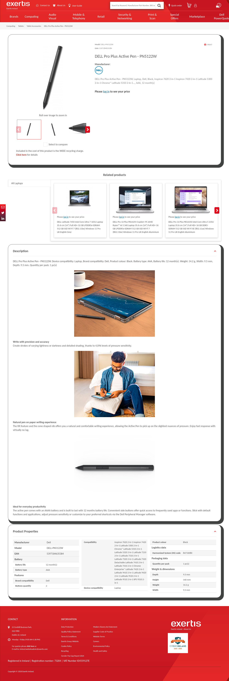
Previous (18, 129)
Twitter (3, 213)
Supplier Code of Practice (103, 632)
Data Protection (67, 627)
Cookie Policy (66, 646)
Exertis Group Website (70, 641)
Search (159, 5)
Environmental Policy (101, 646)
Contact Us (45, 5)
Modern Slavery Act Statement (105, 627)
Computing (31, 16)
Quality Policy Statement (70, 632)
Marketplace (186, 16)
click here (30, 646)
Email (3, 207)
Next (87, 129)
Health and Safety (100, 651)
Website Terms (99, 636)
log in (106, 91)
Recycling (64, 651)
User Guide (78, 5)
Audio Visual (51, 16)
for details (27, 154)
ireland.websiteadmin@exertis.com (34, 649)
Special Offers (165, 16)
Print (209, 44)
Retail (96, 16)
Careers (96, 641)
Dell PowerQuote (210, 16)
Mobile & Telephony (75, 16)
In (3, 218)
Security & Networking (119, 16)
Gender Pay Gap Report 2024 (72, 656)
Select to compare (55, 144)
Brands (14, 16)
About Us (61, 5)
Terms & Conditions (69, 636)
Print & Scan (144, 16)
